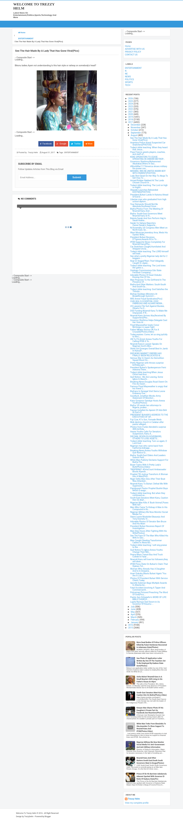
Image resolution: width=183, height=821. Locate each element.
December (136, 125)
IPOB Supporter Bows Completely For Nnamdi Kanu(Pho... (147, 243)
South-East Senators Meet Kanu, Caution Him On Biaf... (149, 499)
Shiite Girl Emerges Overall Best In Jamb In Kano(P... (149, 349)
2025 (131, 101)
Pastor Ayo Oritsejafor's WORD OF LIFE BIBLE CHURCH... (148, 598)
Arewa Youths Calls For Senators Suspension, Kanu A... (145, 432)
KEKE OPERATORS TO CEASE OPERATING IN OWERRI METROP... (147, 158)
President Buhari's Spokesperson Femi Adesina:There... (148, 368)
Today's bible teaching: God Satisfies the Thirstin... (149, 290)
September (136, 133)
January (135, 622)
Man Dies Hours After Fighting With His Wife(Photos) (148, 532)
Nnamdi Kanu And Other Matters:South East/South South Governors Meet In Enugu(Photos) (150, 760)
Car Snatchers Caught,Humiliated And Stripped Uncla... (147, 247)
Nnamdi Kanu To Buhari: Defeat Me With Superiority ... (149, 484)
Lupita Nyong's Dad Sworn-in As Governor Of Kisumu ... (145, 603)
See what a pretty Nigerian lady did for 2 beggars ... (148, 257)
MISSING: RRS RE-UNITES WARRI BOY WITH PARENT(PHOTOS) (148, 172)
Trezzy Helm (134, 799)
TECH (127, 85)
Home (128, 46)
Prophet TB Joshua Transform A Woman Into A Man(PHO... (149, 475)
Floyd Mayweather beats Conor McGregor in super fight (144, 326)
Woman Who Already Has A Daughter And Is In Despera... (147, 570)
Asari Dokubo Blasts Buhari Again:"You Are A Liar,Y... (148, 574)
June (133, 609)
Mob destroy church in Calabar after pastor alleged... (147, 423)
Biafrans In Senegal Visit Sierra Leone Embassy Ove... (147, 392)
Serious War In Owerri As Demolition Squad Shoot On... (147, 359)
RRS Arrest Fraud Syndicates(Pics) (146, 299)
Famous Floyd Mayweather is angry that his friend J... (148, 387)
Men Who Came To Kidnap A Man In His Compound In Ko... (148, 508)
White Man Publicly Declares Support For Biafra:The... (149, 461)
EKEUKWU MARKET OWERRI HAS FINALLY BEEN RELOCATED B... (146, 354)
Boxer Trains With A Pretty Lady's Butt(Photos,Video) (145, 466)
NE (126, 74)
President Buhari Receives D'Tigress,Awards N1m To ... (144, 238)
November (136, 127)
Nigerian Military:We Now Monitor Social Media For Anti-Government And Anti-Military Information (151, 744)
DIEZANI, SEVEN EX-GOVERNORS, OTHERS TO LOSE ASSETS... (146, 437)
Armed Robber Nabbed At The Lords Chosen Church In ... (147, 181)
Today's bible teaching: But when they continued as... (147, 494)
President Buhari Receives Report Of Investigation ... (147, 527)
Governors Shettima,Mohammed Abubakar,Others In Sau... (145, 162)
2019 (131, 117)
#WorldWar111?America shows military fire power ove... (148, 167)
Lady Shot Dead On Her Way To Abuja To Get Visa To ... (149, 177)
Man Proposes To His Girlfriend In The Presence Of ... (148, 281)
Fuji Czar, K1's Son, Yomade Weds (145, 419)
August (134, 135)
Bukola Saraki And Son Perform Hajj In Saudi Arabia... (148, 219)
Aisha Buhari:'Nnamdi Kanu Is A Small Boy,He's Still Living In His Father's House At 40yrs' (149, 679)
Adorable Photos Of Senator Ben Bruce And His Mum (148, 522)
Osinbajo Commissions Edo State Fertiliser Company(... (145, 271)
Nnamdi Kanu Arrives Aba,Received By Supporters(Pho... (148, 316)
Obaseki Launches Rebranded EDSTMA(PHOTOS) (144, 191)
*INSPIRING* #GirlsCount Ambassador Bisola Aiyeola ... (148, 470)
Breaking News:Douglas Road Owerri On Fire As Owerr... (149, 383)
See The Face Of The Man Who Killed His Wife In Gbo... (149, 536)
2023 (131, 106)
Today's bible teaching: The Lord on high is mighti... (149, 186)
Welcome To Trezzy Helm (26, 813)
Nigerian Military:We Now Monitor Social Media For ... (149, 513)
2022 (131, 109)
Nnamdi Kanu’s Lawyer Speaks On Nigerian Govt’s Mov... (146, 345)
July (133, 606)
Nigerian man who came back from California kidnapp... (146, 447)
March (134, 617)
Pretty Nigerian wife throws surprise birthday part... (147, 364)
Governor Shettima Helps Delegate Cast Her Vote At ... (148, 321)
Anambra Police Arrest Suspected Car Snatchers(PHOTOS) (147, 143)
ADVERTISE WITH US (135, 49)
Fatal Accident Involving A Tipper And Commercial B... (147, 589)
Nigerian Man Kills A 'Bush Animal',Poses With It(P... (149, 503)
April (133, 614)
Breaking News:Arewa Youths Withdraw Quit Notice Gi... (148, 451)
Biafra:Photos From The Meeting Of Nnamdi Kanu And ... (146, 210)
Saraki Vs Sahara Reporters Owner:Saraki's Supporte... (143, 224)
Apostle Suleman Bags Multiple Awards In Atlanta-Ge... (148, 584)
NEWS (128, 76)
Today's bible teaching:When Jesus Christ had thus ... (146, 373)
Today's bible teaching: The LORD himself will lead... (149, 252)
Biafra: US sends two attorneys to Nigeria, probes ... (145, 406)
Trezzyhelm (28, 816)
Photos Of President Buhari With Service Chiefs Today (149, 579)
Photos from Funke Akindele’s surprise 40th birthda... (148, 428)
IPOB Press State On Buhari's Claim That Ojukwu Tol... (149, 565)
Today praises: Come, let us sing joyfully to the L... (148, 335)
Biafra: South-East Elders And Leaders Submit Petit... (148, 456)
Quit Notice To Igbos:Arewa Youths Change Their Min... (146, 551)
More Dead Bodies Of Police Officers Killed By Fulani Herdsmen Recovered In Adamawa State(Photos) (152, 645)
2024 (131, 104)
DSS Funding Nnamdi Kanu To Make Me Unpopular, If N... (148, 312)
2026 (131, 98)
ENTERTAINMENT (71, 152)
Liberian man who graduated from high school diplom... (148, 200)
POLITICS (129, 79)
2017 (131, 122)
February (135, 619)
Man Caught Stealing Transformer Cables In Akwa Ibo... (146, 541)
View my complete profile (137, 803)
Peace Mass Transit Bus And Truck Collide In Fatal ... (146, 555)
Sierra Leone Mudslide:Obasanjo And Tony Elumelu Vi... (147, 518)
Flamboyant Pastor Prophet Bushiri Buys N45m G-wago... (149, 489)
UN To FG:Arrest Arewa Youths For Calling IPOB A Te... (146, 340)
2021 (131, 111)
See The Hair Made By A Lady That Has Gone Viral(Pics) (148, 139)
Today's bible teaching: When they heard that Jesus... (149, 148)
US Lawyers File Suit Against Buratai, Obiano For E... (147, 307)
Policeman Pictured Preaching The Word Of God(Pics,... (149, 593)
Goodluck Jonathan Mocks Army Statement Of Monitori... (145, 397)
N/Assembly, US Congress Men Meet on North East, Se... (149, 229)
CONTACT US (131, 54)
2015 (131, 627)
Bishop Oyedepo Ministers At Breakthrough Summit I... (143, 295)
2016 (131, 625)
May (133, 612)
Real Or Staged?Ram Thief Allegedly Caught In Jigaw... (147, 262)
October (135, 130)
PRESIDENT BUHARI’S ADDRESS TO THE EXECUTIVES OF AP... (149, 416)
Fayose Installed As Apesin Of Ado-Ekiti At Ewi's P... (148, 411)
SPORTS (129, 82)
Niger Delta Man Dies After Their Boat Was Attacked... (147, 480)
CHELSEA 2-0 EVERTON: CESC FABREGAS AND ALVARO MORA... (147, 302)
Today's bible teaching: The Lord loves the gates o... (148, 266)
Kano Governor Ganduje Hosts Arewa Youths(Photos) (147, 401)
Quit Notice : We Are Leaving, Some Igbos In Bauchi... (146, 378)
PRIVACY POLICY (133, 52)
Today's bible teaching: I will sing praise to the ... (148, 546)
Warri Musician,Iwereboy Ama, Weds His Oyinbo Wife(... (149, 233)
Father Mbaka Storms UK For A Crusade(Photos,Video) (144, 330)
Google (61, 143)
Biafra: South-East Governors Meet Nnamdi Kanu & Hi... (146, 214)
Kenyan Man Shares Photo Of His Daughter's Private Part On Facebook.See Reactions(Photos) (150, 710)
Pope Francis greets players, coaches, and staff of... (147, 153)
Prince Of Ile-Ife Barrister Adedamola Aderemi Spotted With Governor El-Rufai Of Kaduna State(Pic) (152, 776)
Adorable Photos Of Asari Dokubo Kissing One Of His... (145, 276)
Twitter (76, 143)
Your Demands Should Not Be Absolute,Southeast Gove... (144, 205)
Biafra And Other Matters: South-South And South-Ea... (148, 285)
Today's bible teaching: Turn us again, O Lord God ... (148, 442)
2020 (131, 114)
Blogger (48, 816)
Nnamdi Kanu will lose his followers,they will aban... (149, 560)
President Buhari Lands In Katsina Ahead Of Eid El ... (149, 196)
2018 (131, 119)
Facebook (46, 143)
